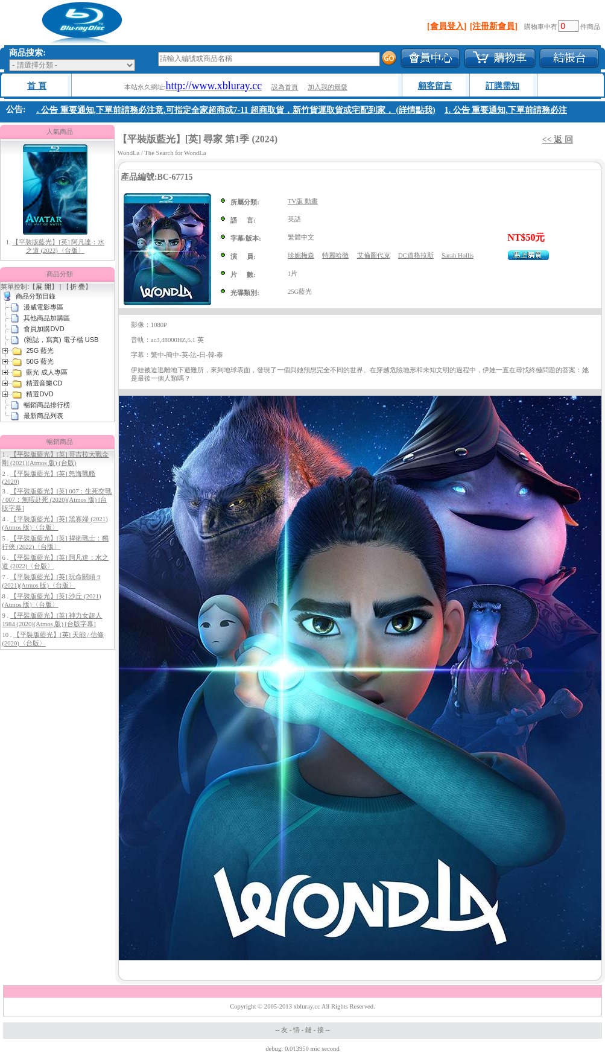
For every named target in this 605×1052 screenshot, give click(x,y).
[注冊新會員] (494, 26)
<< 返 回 (557, 139)
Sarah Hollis (458, 255)
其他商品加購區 (47, 318)
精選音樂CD (44, 383)
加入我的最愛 (327, 87)
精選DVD (39, 394)
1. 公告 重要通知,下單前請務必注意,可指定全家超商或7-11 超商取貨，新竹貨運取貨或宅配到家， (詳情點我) (236, 110)
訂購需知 (502, 85)
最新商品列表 (43, 415)
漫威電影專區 (43, 307)
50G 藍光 (40, 361)
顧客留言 (435, 85)
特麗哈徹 (335, 255)
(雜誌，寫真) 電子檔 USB (61, 339)
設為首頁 (284, 87)
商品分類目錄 (35, 296)
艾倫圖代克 (373, 255)
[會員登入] (446, 26)
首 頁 (36, 85)
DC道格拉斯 (416, 255)
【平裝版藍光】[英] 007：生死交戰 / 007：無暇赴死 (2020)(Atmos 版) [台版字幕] (57, 500)
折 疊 (77, 286)
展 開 (43, 286)
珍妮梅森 (301, 255)
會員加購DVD (44, 328)
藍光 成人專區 (47, 372)
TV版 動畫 (303, 201)
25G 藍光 (40, 350)
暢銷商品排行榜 (47, 404)
